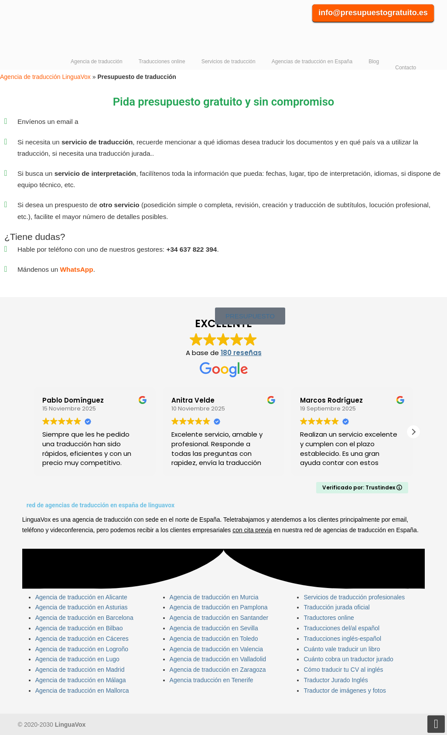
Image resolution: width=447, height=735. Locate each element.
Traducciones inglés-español (342, 638)
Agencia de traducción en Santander (219, 617)
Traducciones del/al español (341, 628)
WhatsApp (76, 269)
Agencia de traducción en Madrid (80, 669)
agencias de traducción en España (370, 529)
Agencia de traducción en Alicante (81, 597)
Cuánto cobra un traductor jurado (348, 659)
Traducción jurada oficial (336, 607)
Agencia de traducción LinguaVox (60, 31)
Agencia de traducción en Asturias (81, 607)
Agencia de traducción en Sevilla (214, 628)
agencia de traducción (102, 519)
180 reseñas (241, 352)
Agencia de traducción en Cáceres (82, 638)
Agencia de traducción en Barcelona (84, 617)
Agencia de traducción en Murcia (214, 597)
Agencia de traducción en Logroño (81, 649)
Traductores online (329, 617)
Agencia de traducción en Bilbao (79, 628)
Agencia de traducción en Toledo (214, 638)
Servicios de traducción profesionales (354, 597)
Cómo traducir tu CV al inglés (343, 669)
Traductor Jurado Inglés (336, 680)
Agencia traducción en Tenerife (211, 680)
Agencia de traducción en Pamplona (219, 607)
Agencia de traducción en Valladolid (218, 659)
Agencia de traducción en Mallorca (82, 690)
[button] (413, 431)
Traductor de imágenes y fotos (345, 690)
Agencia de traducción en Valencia (216, 649)
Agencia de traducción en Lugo (77, 659)
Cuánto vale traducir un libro (342, 649)
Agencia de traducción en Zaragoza (218, 669)
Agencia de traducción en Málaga (80, 680)
